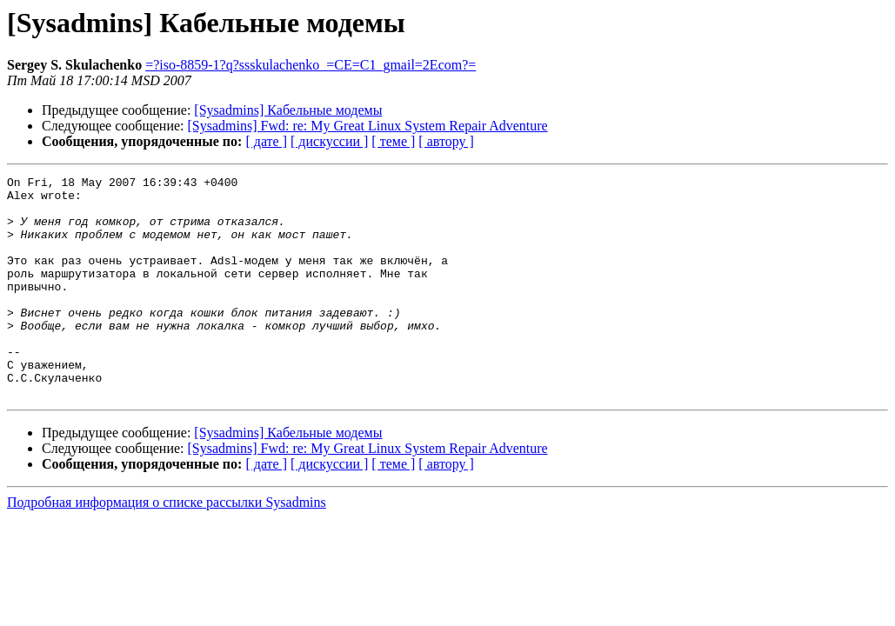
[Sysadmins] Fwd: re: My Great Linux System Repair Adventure (368, 125)
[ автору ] (445, 141)
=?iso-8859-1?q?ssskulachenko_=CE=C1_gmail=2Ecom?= (310, 64)
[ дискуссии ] (329, 141)
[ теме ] (393, 141)
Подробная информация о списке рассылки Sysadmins (166, 546)
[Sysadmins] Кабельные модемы (288, 110)
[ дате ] (266, 141)
